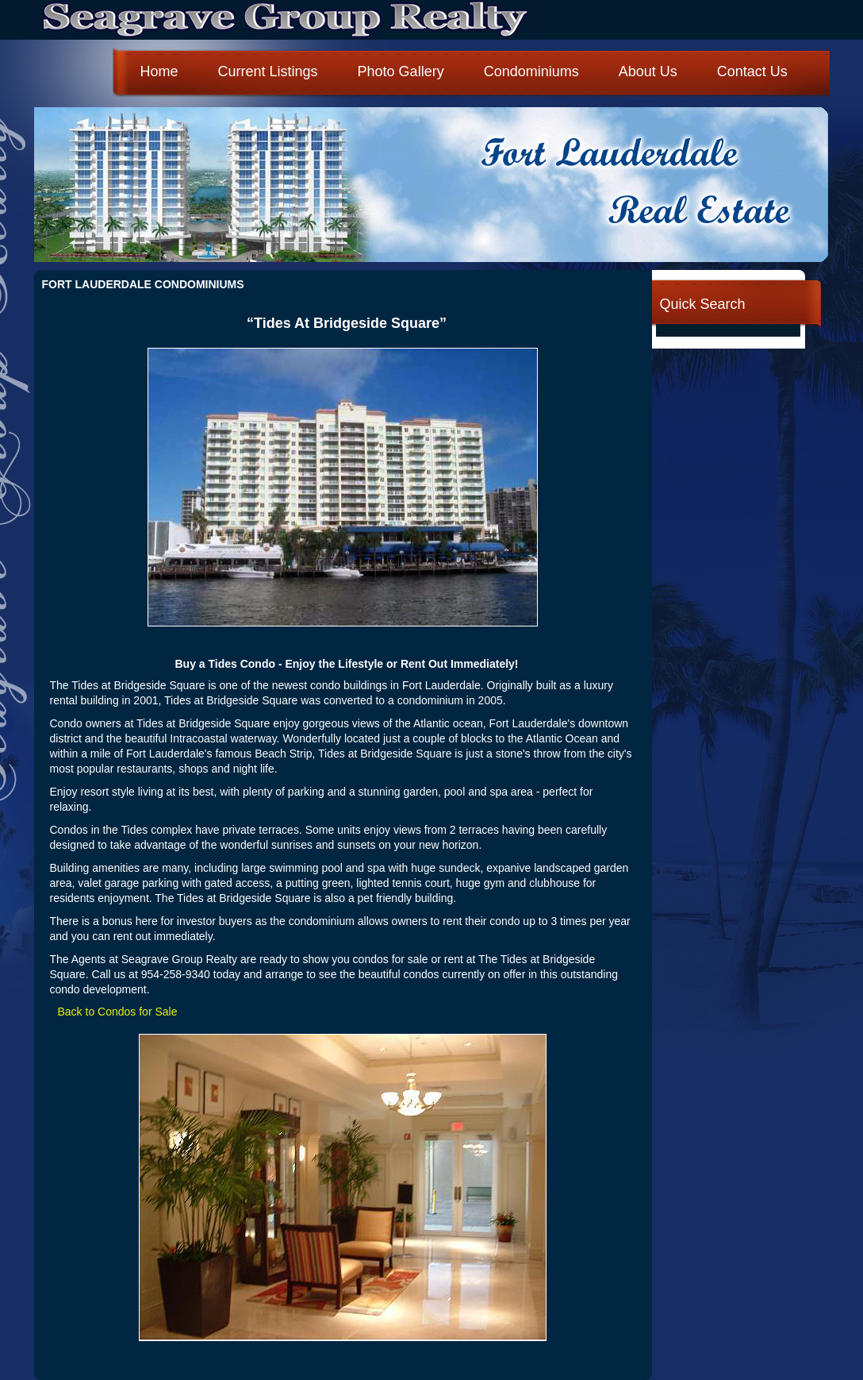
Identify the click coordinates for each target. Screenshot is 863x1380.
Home (159, 71)
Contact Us (752, 71)
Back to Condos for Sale (118, 1011)
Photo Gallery (401, 71)
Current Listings (268, 71)
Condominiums (531, 71)
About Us (648, 71)
